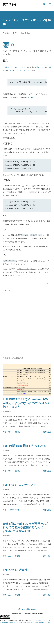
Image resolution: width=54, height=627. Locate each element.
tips (28, 33)
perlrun (30, 98)
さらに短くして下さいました (18, 70)
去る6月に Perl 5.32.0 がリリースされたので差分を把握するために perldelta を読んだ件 (26, 528)
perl (20, 33)
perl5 (24, 33)
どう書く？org (8, 67)
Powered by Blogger (27, 609)
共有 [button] (46, 284)
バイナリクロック (21, 67)
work (5, 620)
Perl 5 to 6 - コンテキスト (19, 485)
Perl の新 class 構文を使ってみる (24, 446)
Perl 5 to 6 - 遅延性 (15, 571)
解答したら (39, 67)
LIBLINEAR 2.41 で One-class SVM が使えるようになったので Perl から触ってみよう (26, 403)
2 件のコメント (13, 510)
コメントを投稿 (14, 433)
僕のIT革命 (10, 4)
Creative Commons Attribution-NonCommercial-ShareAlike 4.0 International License (25, 621)
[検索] (44, 4)
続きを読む (47, 433)
